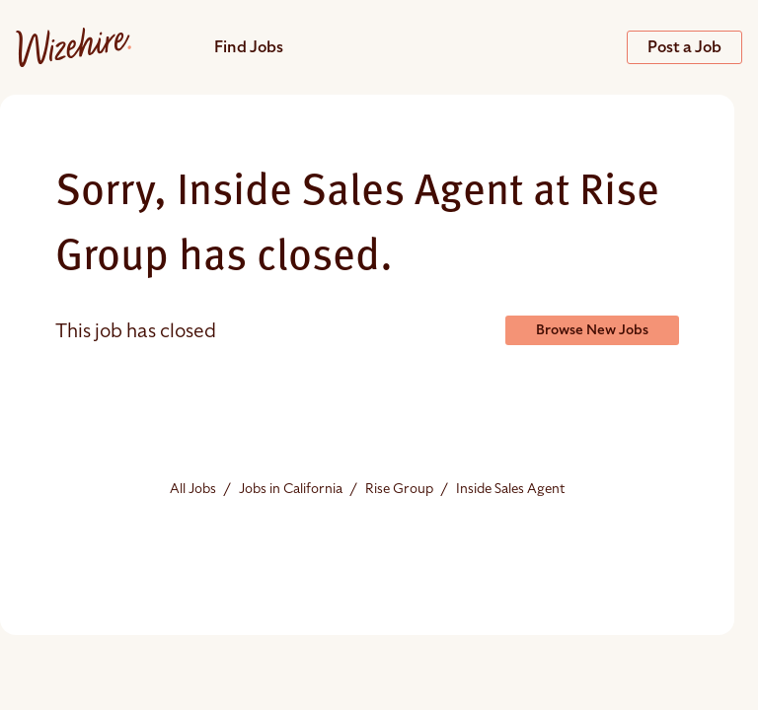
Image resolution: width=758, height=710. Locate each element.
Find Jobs (248, 47)
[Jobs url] (73, 46)
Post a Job (684, 47)
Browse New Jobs (592, 329)
